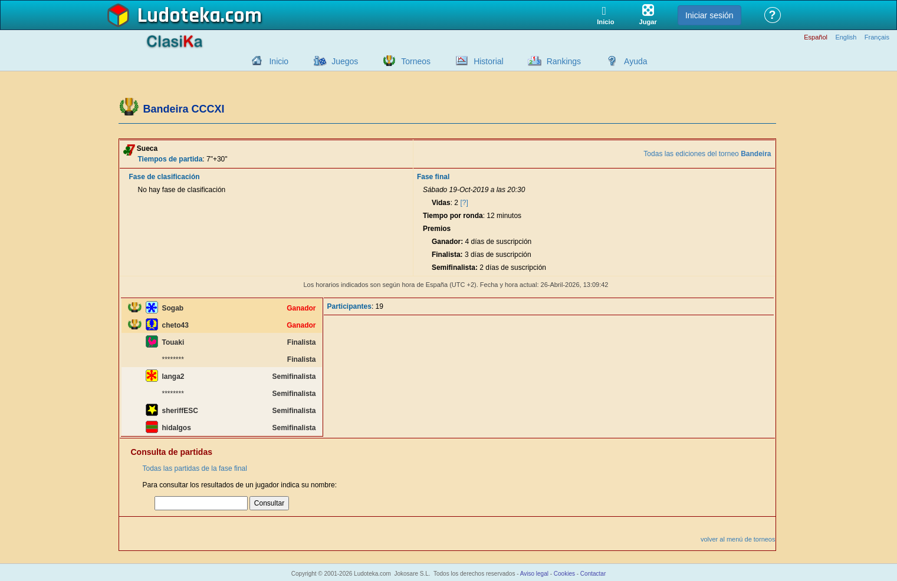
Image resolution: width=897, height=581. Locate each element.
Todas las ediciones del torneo (707, 154)
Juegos (344, 61)
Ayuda (635, 61)
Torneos (416, 61)
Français (877, 37)
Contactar (593, 573)
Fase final (433, 177)
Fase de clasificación (164, 177)
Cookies (564, 573)
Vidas (441, 203)
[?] (464, 203)
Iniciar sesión (709, 15)
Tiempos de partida (170, 159)
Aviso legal (534, 573)
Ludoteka (179, 16)
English (845, 37)
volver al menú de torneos (738, 539)
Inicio (278, 61)
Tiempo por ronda (453, 216)
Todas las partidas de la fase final (195, 468)
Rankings (564, 61)
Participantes (349, 306)
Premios (437, 229)
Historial (489, 61)
